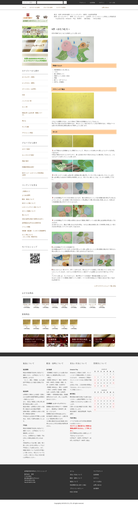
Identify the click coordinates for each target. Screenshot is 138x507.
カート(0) (111, 2)
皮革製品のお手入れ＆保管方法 (31, 223)
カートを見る (97, 481)
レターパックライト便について (31, 207)
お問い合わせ (104, 7)
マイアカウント (98, 471)
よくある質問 (26, 195)
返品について (74, 481)
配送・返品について (28, 199)
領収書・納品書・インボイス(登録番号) (34, 231)
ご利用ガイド (26, 191)
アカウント (81, 2)
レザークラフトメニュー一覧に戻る (105, 286)
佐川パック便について (28, 203)
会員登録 (91, 2)
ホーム (24, 7)
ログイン (100, 2)
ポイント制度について (28, 211)
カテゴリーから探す (33, 7)
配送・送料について (76, 478)
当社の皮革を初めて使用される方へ (33, 219)
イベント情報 (26, 227)
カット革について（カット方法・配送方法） (30, 235)
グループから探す (47, 7)
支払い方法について (76, 474)
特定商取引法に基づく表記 (78, 485)
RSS (71, 492)
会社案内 (96, 488)
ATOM (76, 492)
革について (25, 215)
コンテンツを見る (59, 7)
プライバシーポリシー (76, 488)
